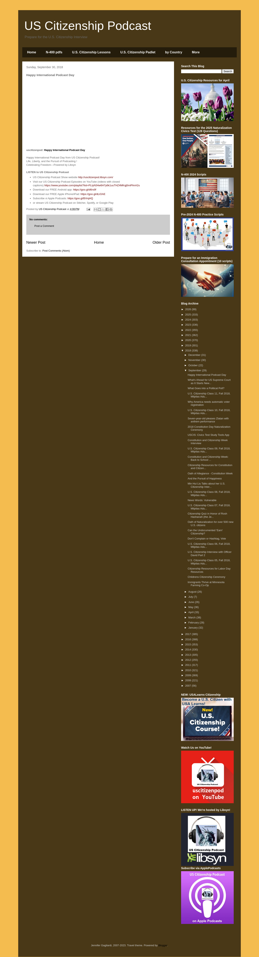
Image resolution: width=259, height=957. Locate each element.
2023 (188, 324)
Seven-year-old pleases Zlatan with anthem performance (208, 420)
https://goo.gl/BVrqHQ (80, 198)
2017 (188, 634)
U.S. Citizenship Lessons (91, 52)
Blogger (162, 945)
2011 (188, 664)
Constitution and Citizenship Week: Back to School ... (208, 458)
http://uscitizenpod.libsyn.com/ (95, 177)
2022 (188, 330)
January (193, 627)
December (194, 354)
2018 (188, 350)
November (194, 360)
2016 (188, 639)
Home (31, 52)
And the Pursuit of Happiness (205, 478)
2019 (188, 345)
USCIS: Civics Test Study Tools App (208, 434)
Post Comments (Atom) (56, 250)
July (191, 596)
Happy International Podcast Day (64, 150)
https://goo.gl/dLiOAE (93, 194)
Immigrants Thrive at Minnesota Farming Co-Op (206, 584)
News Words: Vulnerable (202, 500)
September (195, 370)
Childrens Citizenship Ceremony (206, 576)
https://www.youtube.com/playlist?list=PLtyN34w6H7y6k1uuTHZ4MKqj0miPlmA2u (92, 185)
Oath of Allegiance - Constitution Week (210, 473)
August (192, 591)
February (194, 622)
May (191, 607)
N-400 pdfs (54, 52)
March (192, 617)
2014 (188, 649)
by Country (173, 52)
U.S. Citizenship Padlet (137, 52)
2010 (188, 670)
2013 (188, 654)
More (196, 52)
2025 (188, 314)
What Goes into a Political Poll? (206, 388)
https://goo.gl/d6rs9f (84, 189)
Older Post (161, 242)
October (193, 365)
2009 (188, 675)
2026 (188, 309)
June (191, 602)
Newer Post (35, 242)
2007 (188, 685)
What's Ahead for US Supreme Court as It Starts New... (209, 381)
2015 (188, 644)
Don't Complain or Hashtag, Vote (207, 538)
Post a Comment (44, 225)
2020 (188, 340)
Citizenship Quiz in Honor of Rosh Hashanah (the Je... (207, 515)
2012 (188, 659)
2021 (188, 335)
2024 (188, 319)
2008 (188, 680)
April (191, 612)
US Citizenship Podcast (87, 25)
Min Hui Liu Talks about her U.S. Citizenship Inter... (206, 485)
